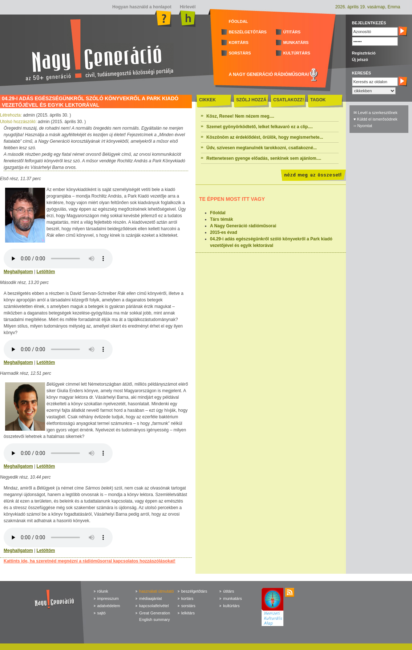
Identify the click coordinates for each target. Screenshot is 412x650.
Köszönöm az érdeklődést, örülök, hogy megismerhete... (264, 137)
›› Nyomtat (363, 125)
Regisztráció (363, 53)
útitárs (228, 591)
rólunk (102, 591)
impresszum (108, 598)
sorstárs (188, 606)
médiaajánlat (150, 598)
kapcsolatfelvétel (154, 606)
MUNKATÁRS (295, 42)
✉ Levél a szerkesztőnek (375, 112)
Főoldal (218, 212)
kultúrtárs (231, 606)
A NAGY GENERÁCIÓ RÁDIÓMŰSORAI (269, 74)
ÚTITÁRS (291, 32)
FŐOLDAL (238, 21)
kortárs (187, 598)
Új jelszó (360, 59)
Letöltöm (45, 271)
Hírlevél (187, 6)
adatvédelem (108, 606)
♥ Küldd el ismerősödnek (375, 119)
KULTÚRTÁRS (296, 53)
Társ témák (221, 219)
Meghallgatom (18, 271)
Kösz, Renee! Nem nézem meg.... (240, 116)
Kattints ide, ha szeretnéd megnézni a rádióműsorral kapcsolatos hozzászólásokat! (89, 561)
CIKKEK (207, 99)
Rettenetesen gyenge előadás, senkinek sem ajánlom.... (263, 158)
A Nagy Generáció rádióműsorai (243, 225)
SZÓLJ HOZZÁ (251, 99)
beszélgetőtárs (194, 591)
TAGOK (318, 99)
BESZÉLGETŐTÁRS (248, 32)
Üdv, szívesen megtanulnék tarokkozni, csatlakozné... (261, 147)
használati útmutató (156, 591)
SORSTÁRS (240, 53)
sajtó (101, 613)
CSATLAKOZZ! (288, 99)
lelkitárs (188, 613)
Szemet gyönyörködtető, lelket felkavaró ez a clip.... (259, 126)
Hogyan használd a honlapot (141, 6)
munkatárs (232, 598)
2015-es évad (223, 232)
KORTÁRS (238, 42)
